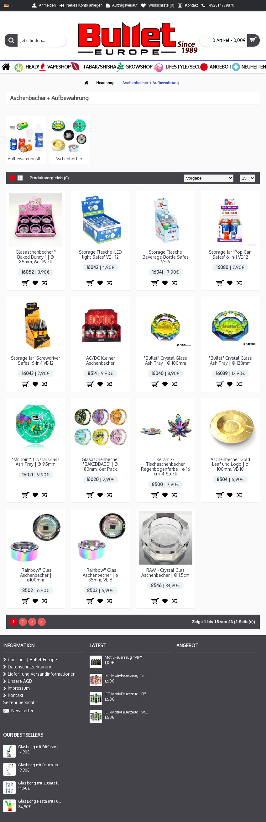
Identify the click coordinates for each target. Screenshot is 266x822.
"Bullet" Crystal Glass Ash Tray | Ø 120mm (230, 360)
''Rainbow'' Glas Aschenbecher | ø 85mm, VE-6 (100, 574)
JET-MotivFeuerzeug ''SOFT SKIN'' (127, 675)
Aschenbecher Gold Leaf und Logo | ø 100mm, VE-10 (230, 464)
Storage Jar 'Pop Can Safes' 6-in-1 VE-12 (230, 254)
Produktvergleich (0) (49, 177)
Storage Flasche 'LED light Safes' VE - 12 (100, 254)
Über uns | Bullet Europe (30, 659)
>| (42, 621)
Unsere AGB (17, 681)
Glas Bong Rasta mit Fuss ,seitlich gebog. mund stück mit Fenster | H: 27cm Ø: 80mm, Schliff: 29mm (40, 801)
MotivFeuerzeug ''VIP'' (123, 657)
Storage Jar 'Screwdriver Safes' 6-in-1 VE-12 (35, 360)
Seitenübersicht (18, 702)
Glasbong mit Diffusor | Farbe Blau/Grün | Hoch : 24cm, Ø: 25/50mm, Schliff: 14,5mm (40, 747)
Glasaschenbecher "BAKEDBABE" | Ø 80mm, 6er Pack (100, 464)
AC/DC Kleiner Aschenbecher (100, 360)
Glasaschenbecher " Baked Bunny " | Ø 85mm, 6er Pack (36, 256)
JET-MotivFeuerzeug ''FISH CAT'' (127, 694)
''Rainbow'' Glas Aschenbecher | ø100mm (35, 574)
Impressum (16, 688)
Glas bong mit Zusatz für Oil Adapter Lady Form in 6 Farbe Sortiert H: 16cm (40, 783)
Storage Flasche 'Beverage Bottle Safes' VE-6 (166, 256)
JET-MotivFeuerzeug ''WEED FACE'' (127, 712)
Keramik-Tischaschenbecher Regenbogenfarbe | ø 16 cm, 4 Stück (165, 466)
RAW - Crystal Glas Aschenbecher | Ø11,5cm (165, 572)
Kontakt (13, 695)
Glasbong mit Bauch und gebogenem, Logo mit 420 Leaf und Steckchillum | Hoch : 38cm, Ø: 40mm (40, 765)
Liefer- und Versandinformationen (39, 674)
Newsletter (18, 711)
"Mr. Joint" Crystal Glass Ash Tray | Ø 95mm (36, 462)
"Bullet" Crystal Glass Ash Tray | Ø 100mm (165, 360)
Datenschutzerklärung (28, 667)
